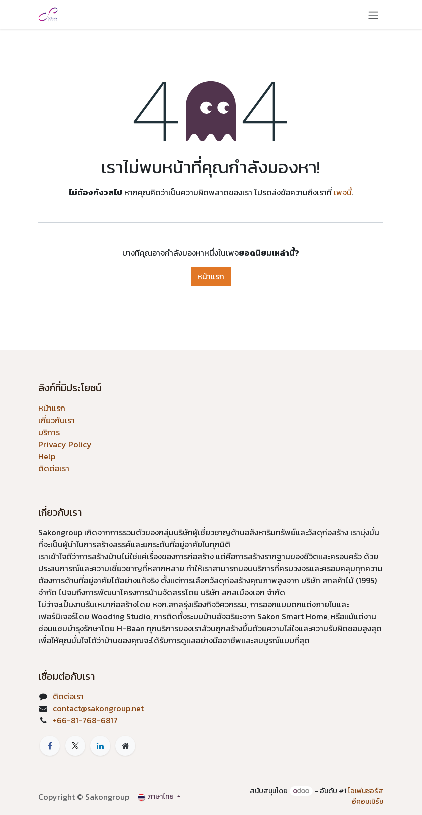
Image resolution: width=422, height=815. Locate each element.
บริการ (49, 432)
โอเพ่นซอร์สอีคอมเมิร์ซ (366, 796)
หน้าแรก (211, 276)
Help (47, 456)
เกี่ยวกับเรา (56, 420)
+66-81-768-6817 (85, 720)
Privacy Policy (65, 444)
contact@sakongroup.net (98, 708)
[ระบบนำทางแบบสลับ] (374, 14)
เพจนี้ (343, 192)
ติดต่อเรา (54, 468)
